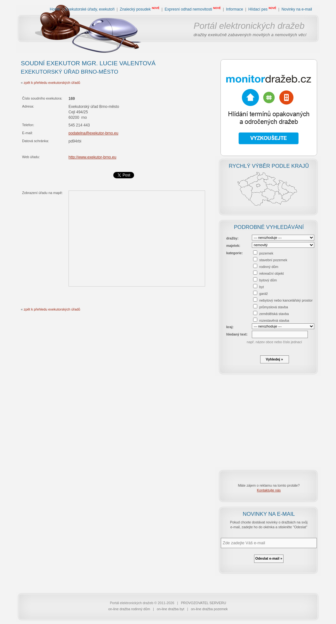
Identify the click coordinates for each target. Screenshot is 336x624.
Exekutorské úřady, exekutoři (90, 9)
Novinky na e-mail (297, 9)
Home (55, 9)
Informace (234, 9)
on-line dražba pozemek (209, 609)
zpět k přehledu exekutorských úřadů (52, 83)
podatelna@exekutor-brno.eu (93, 133)
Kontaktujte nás (269, 490)
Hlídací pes (258, 9)
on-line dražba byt (170, 609)
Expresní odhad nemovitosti (188, 9)
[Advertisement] (269, 422)
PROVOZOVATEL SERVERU (203, 603)
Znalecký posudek (135, 9)
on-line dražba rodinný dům (129, 609)
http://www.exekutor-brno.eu (92, 157)
